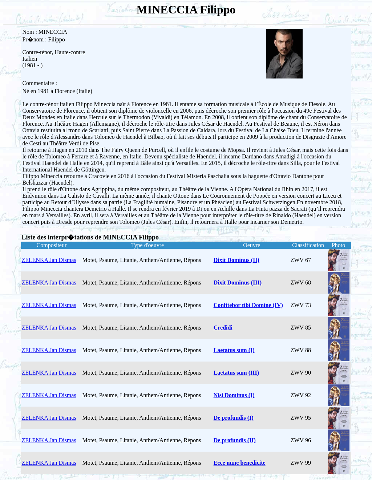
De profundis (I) (234, 418)
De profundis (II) (235, 440)
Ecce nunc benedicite (240, 463)
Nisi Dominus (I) (234, 395)
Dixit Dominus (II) (236, 260)
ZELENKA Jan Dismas (48, 260)
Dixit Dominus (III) (238, 282)
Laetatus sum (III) (236, 373)
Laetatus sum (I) (234, 350)
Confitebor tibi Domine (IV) (248, 305)
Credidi (223, 327)
